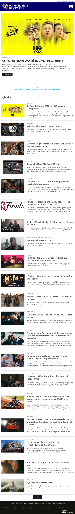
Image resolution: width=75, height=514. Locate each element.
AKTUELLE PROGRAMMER (18, 504)
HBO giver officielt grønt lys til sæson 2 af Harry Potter (47, 377)
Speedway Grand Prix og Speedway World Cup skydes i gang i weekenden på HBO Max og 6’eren (49, 399)
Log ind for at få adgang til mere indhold (29, 90)
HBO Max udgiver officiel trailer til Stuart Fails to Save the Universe (50, 145)
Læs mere (7, 74)
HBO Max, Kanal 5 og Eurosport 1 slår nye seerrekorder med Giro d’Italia (47, 259)
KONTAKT (48, 504)
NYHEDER (30, 504)
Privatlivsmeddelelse (65, 508)
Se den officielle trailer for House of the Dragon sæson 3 (50, 223)
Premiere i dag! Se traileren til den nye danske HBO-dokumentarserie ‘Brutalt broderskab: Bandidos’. (49, 336)
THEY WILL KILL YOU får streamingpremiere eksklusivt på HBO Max (48, 183)
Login (71, 1)
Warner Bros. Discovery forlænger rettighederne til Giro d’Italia (43, 443)
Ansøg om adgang (61, 1)
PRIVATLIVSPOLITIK (59, 504)
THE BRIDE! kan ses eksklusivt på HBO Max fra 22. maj (49, 316)
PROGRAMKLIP (39, 504)
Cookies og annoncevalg (49, 508)
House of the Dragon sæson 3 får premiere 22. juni (49, 464)
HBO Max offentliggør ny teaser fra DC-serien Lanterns (49, 298)
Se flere (37, 497)
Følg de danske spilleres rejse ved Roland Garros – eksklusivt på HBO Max (47, 357)
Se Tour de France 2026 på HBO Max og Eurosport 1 (33, 61)
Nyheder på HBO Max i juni (40, 240)
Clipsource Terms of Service (32, 508)
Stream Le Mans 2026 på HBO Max (43, 164)
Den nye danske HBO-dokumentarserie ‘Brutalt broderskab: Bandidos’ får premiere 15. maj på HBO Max (50, 422)
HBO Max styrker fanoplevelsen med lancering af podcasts (49, 277)
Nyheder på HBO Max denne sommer (45, 126)
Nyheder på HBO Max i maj (40, 482)
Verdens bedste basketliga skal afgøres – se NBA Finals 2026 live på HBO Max (48, 203)
